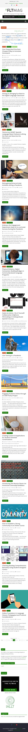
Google (5, 443)
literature (4, 399)
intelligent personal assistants (12, 443)
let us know (6, 716)
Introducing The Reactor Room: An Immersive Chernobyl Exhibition (14, 484)
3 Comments (17, 571)
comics (4, 573)
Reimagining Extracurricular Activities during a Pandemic (12, 184)
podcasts (7, 142)
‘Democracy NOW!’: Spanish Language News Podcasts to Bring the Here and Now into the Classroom (14, 135)
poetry (10, 399)
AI (3, 443)
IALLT (9, 656)
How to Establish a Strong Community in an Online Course (13, 524)
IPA (18, 443)
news (4, 142)
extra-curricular (10, 233)
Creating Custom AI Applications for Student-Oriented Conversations (13, 437)
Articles (4, 46)
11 (16, 640)
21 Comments (18, 619)
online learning (10, 529)
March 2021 (9, 46)
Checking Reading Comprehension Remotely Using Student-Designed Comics (14, 567)
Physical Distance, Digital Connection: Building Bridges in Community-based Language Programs (13, 272)
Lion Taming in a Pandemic (11, 355)
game (24, 97)
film (26, 321)
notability (4, 57)
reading (7, 573)
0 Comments (18, 140)
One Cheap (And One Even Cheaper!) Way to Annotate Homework (11, 51)
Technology (15, 46)
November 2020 (9, 180)
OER (7, 399)
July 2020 (8, 521)
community (5, 529)
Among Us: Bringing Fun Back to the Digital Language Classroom (13, 94)
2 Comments (19, 97)
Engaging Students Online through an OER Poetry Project (14, 395)
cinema (24, 321)
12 (19, 640)
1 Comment (18, 55)
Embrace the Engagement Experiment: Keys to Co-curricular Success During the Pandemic (14, 227)
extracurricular (5, 189)
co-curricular (5, 233)
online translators (6, 621)
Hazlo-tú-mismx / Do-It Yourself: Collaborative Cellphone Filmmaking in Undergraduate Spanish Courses (13, 316)
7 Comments (17, 527)
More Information (16, 730)
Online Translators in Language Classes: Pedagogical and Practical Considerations (14, 615)
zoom (8, 57)
